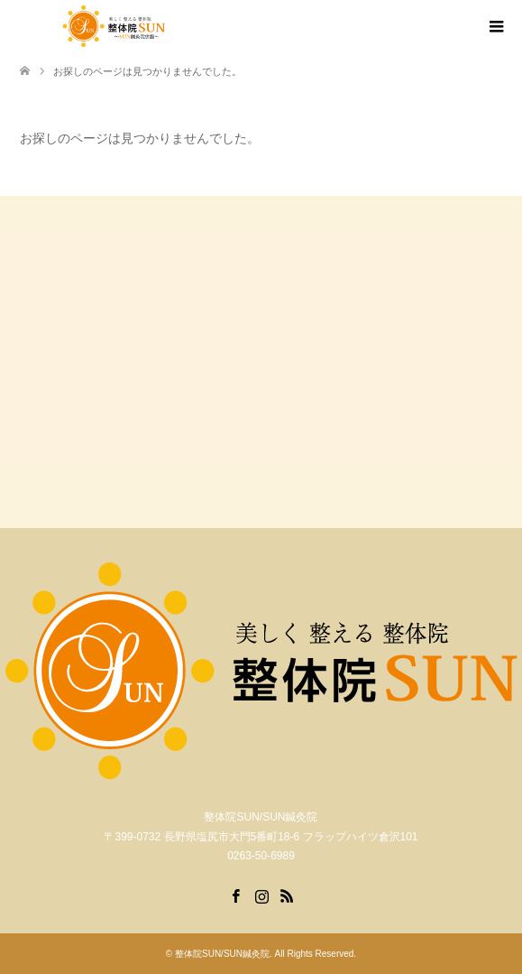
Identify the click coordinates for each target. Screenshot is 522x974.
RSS (287, 894)
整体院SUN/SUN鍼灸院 (222, 954)
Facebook (235, 894)
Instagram (261, 894)
